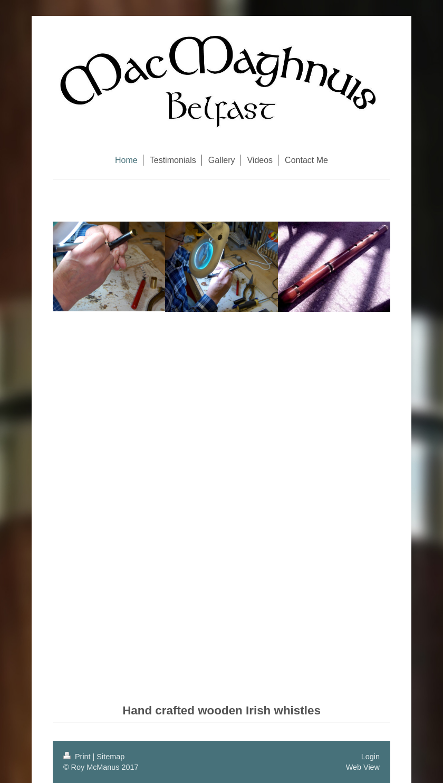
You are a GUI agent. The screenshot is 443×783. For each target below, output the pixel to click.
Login (370, 756)
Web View (363, 767)
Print (78, 756)
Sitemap (110, 756)
